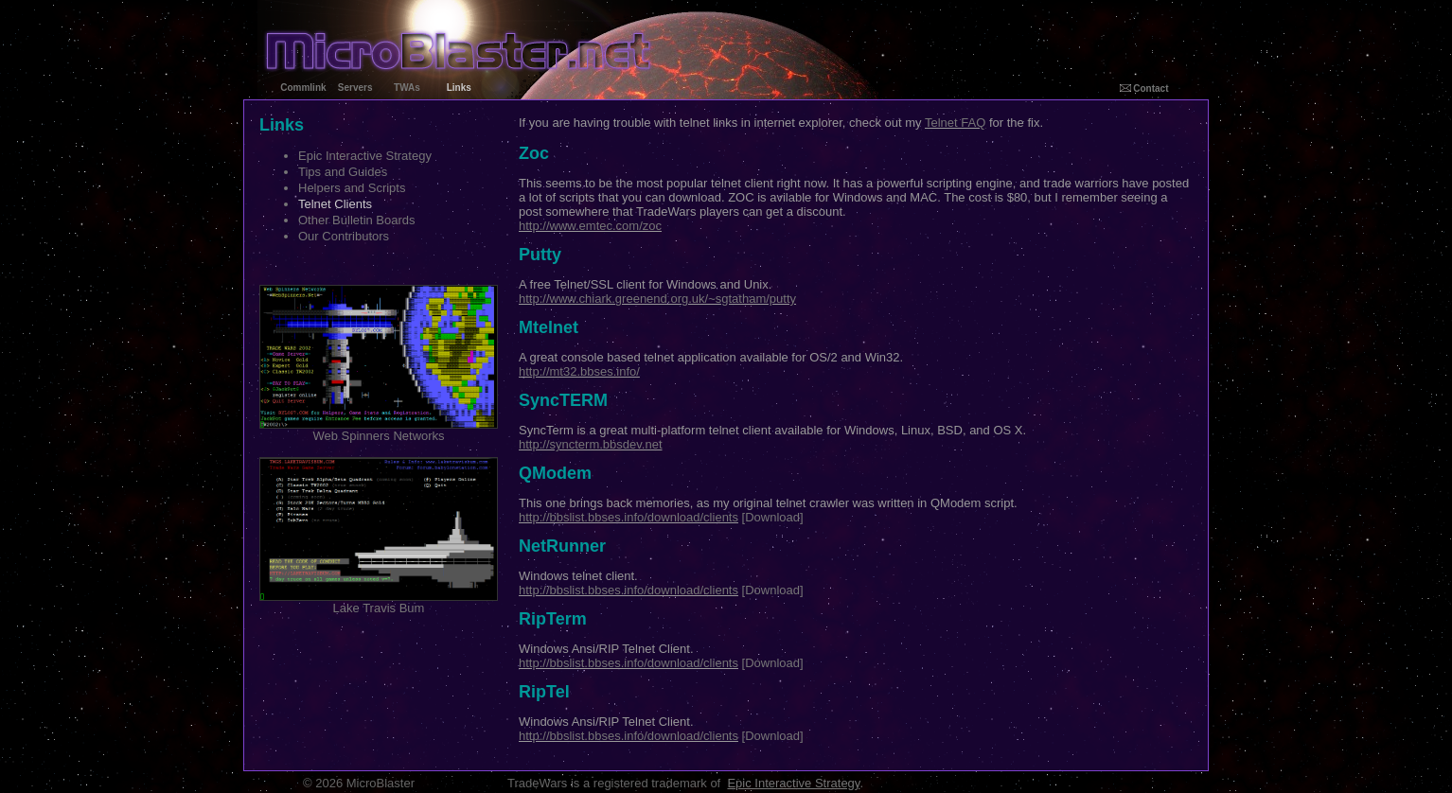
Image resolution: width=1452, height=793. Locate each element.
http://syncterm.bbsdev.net (591, 444)
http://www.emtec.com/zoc (590, 226)
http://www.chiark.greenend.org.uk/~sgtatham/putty (657, 298)
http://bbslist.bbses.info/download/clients (628, 517)
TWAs (407, 87)
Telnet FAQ (955, 122)
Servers (355, 87)
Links (459, 87)
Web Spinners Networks (378, 430)
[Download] (773, 517)
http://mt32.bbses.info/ (579, 371)
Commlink (303, 87)
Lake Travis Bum (378, 602)
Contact (1144, 88)
